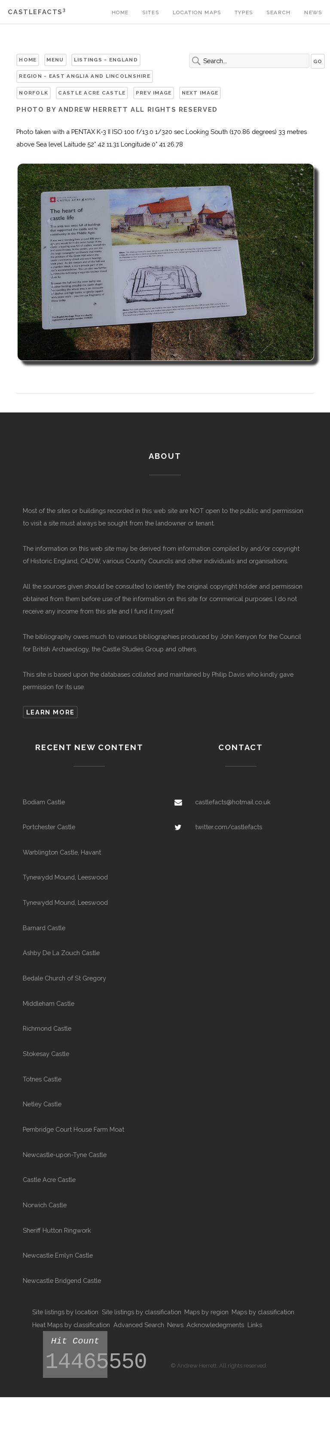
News (313, 12)
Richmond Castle (47, 1028)
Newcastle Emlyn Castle (58, 1255)
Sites (150, 12)
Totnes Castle (42, 1079)
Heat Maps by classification (71, 1324)
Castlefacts (37, 11)
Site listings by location (65, 1312)
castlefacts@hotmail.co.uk (233, 802)
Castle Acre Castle (91, 93)
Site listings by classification (141, 1312)
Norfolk (33, 93)
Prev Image (154, 93)
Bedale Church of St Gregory (64, 978)
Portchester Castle (49, 826)
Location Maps (197, 12)
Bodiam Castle (44, 802)
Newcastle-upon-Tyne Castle (65, 1154)
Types (244, 12)
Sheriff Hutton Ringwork (57, 1230)
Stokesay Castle (46, 1053)
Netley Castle (42, 1104)
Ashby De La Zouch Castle (61, 952)
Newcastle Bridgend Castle (62, 1280)
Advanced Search (138, 1324)
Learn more (50, 712)
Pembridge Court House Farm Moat (73, 1129)
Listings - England (106, 60)
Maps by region (206, 1312)
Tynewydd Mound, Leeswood (65, 877)
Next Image (200, 93)
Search (278, 12)
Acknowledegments (215, 1324)
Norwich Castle (45, 1205)
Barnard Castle (44, 927)
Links (255, 1324)
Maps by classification (263, 1312)
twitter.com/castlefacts (228, 826)
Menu (55, 60)
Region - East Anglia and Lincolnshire (84, 76)
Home (120, 12)
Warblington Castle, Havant (62, 852)
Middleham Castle (48, 1003)
